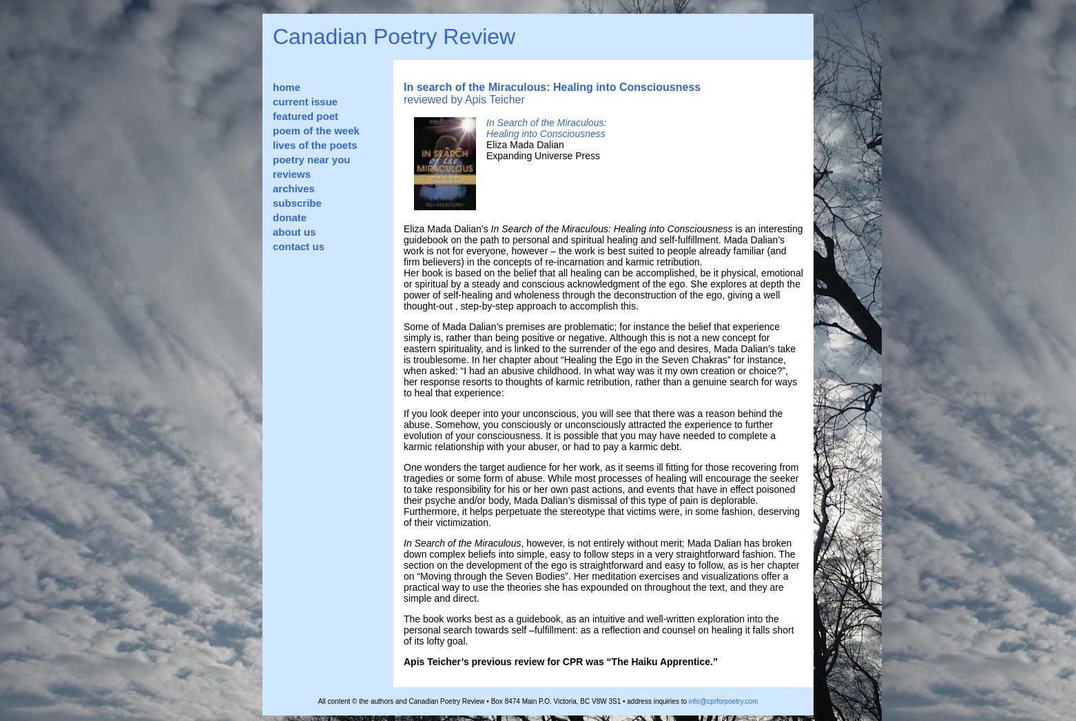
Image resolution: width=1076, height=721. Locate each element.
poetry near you (312, 159)
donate (290, 217)
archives (294, 188)
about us (294, 232)
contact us (298, 246)
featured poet (305, 116)
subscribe (297, 203)
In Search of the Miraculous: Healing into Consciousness (546, 128)
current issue (305, 102)
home (286, 87)
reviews (292, 174)
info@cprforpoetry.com (723, 701)
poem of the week (316, 130)
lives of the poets (315, 145)
